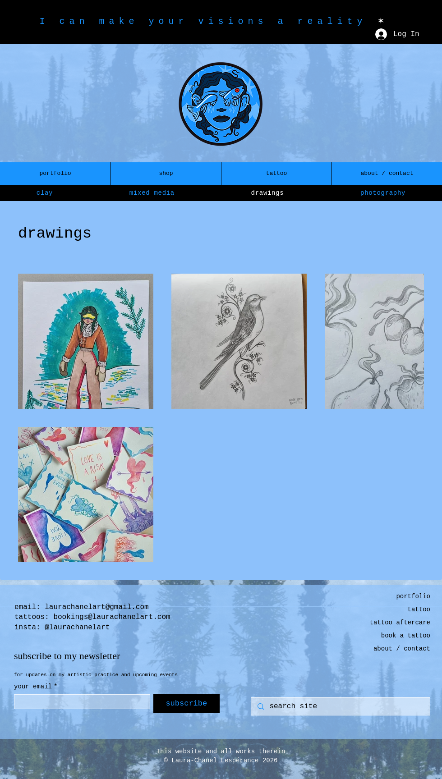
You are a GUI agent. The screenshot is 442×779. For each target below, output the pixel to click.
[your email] (79, 702)
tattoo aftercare (400, 622)
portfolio (413, 596)
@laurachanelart (77, 627)
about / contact (401, 648)
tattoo (419, 609)
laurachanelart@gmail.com (96, 607)
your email (35, 687)
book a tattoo (405, 635)
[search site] (340, 706)
